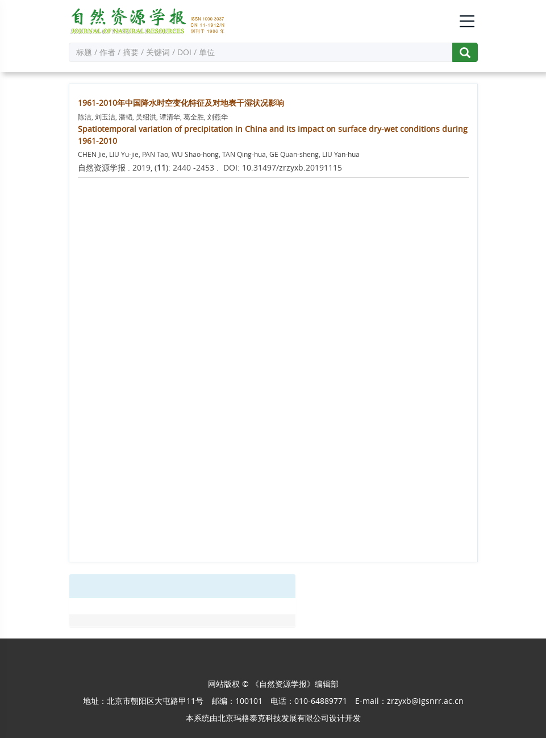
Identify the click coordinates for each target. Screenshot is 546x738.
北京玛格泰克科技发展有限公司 (273, 717)
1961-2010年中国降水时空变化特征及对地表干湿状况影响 (181, 102)
